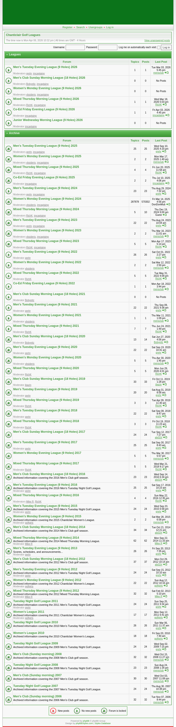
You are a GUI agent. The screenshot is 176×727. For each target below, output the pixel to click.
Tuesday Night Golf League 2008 (35, 664)
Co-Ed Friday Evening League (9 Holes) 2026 (44, 109)
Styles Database (103, 723)
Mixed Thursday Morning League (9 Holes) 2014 (46, 537)
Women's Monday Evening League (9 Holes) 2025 (47, 156)
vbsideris (31, 94)
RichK (29, 105)
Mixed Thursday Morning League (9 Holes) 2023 (46, 241)
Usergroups (95, 27)
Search (80, 27)
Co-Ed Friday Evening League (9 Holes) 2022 (44, 283)
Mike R (30, 501)
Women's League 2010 (28, 633)
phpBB (86, 721)
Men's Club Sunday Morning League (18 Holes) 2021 (49, 294)
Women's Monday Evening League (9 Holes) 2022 (47, 262)
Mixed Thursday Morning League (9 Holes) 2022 (46, 273)
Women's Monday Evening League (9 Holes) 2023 (47, 230)
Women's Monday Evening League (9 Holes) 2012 (47, 580)
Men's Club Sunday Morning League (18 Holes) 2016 (49, 474)
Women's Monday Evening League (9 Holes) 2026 (47, 88)
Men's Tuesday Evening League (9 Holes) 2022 (45, 251)
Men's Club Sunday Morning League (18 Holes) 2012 (49, 559)
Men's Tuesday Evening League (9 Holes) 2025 (45, 145)
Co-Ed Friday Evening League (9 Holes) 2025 (44, 177)
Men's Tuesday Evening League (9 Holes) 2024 (45, 188)
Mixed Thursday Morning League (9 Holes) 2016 (46, 495)
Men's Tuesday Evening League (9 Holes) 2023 (45, 220)
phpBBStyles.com (84, 723)
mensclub (158, 72)
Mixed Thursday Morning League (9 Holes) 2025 (46, 167)
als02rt (158, 437)
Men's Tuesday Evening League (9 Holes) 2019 (45, 389)
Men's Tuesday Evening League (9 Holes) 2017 (45, 442)
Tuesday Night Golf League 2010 (35, 622)
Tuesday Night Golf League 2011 (35, 601)
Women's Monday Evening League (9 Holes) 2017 (47, 453)
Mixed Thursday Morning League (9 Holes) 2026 (46, 99)
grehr (29, 73)
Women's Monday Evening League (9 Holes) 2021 (47, 315)
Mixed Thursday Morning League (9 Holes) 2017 (46, 463)
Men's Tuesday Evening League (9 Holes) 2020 (45, 347)
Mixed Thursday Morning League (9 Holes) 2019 (46, 400)
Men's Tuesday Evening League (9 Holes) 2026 (45, 67)
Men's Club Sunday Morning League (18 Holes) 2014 (49, 527)
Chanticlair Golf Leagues (23, 35)
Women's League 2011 (28, 612)
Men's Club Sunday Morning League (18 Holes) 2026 (49, 77)
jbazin (28, 385)
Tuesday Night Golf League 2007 (35, 686)
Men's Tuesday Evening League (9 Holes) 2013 (45, 548)
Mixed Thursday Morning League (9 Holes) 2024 (46, 209)
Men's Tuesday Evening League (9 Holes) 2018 (45, 410)
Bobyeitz (30, 84)
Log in (109, 27)
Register (67, 27)
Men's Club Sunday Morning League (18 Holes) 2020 (49, 336)
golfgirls (29, 522)
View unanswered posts (157, 40)
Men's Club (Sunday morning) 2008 (37, 654)
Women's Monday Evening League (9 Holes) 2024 (47, 198)
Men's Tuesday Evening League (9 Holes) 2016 (45, 484)
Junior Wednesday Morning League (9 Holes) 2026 (48, 120)
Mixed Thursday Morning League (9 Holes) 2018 (46, 421)
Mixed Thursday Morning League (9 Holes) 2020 (46, 368)
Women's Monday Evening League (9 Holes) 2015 (47, 516)
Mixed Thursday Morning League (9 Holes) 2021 (46, 326)
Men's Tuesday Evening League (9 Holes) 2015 (45, 506)
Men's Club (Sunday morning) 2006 (37, 696)
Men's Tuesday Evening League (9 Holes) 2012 (45, 569)
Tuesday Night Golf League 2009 (35, 643)
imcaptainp (39, 73)
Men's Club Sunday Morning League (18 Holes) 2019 (49, 379)
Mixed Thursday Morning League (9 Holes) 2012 (46, 590)
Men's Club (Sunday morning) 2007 (37, 675)
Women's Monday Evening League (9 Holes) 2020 (47, 357)
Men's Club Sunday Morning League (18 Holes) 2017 (49, 431)
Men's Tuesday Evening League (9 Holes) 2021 (45, 304)
